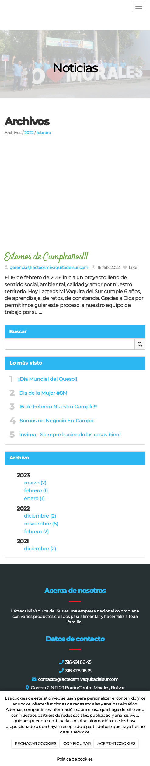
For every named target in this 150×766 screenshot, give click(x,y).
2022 (28, 132)
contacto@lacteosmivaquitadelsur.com (78, 679)
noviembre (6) (41, 524)
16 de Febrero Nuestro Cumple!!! (58, 407)
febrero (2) (36, 532)
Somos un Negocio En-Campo (56, 421)
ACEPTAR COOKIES (116, 743)
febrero (44, 132)
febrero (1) (36, 491)
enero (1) (34, 498)
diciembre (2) (40, 516)
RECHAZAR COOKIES (35, 743)
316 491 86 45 (78, 662)
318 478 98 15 (78, 671)
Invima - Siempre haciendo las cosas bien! (69, 435)
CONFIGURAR (77, 743)
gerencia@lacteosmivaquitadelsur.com (49, 267)
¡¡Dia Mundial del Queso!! (47, 379)
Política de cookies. (75, 759)
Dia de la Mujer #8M (43, 393)
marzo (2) (35, 483)
